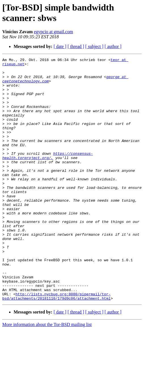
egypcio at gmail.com (53, 31)
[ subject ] (94, 46)
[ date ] (60, 46)
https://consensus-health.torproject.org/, (47, 175)
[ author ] (113, 46)
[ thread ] (75, 46)
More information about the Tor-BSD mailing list (47, 373)
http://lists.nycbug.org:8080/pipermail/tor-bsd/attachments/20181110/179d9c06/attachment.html (56, 344)
